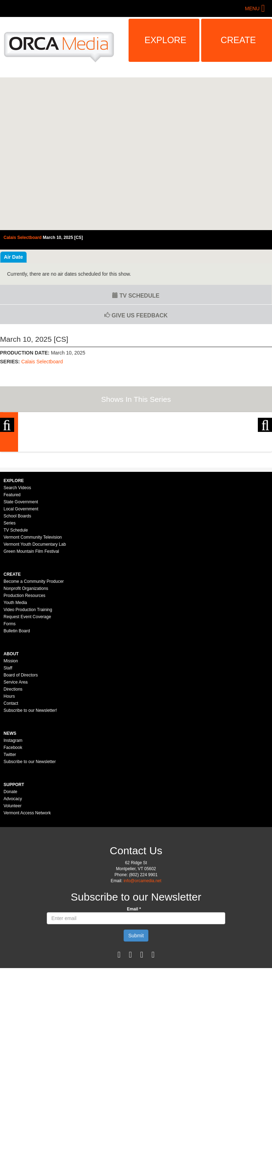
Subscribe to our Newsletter (30, 838)
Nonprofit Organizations (26, 664)
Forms (10, 700)
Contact (11, 779)
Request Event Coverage (27, 693)
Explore (165, 40)
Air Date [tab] (13, 257)
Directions (13, 765)
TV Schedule (135, 296)
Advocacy (13, 875)
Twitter (10, 830)
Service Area (16, 758)
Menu (252, 8)
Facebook (13, 823)
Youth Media (15, 678)
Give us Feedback (136, 315)
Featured (12, 571)
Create (238, 40)
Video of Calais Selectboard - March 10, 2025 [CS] (136, 153)
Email (134, 985)
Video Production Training (28, 686)
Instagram (13, 816)
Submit (136, 1012)
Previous (7, 449)
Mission (11, 737)
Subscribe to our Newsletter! (30, 786)
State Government (21, 578)
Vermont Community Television (33, 613)
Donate (10, 868)
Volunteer (13, 882)
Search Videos (17, 564)
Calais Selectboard (42, 361)
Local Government (21, 585)
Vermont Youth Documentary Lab (35, 620)
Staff (8, 744)
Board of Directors (21, 751)
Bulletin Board (17, 707)
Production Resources (24, 671)
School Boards (17, 592)
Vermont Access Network (27, 889)
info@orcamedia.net (143, 957)
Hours (9, 772)
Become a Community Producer (34, 657)
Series (10, 599)
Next (265, 449)
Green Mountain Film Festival (31, 627)
